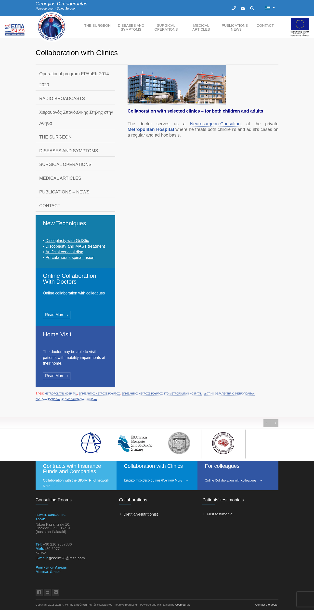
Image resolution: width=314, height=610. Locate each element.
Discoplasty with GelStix (67, 240)
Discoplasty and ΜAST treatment (75, 246)
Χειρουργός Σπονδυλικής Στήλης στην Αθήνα (76, 118)
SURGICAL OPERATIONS (166, 27)
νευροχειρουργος (48, 398)
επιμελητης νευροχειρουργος (99, 393)
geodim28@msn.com (67, 558)
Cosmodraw (182, 604)
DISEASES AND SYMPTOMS (131, 27)
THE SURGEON (97, 25)
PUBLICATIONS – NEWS (236, 27)
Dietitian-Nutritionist (140, 514)
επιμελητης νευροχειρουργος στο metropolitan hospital (162, 393)
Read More (54, 315)
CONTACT (265, 25)
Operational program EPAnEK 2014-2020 (74, 79)
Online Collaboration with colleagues (230, 480)
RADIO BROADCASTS (62, 98)
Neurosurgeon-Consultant (216, 123)
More (46, 486)
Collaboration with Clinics (153, 466)
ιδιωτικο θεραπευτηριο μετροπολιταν (229, 393)
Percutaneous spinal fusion (69, 257)
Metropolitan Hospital (151, 129)
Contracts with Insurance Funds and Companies (72, 469)
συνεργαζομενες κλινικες (79, 398)
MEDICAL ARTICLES (201, 27)
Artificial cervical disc (64, 252)
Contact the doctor (266, 604)
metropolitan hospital (61, 393)
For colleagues (222, 466)
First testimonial (220, 514)
